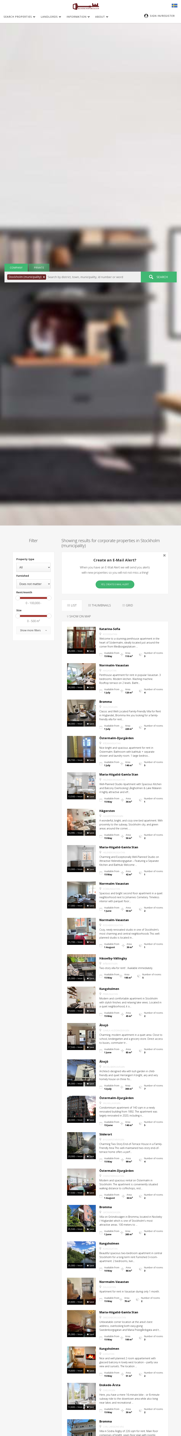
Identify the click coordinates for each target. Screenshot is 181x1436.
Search (162, 277)
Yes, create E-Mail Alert (115, 584)
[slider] (17, 598)
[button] (161, 15)
